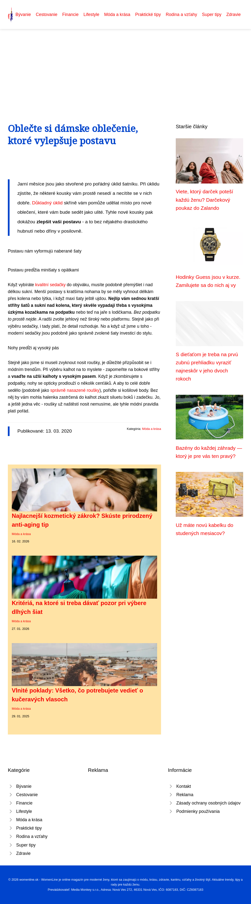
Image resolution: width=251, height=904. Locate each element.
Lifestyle (91, 14)
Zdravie (233, 14)
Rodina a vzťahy (181, 14)
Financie (70, 14)
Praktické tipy (148, 14)
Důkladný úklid (47, 202)
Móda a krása (117, 14)
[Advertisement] (125, 65)
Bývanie (23, 14)
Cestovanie (46, 14)
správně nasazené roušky (75, 390)
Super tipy (211, 14)
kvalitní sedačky (50, 284)
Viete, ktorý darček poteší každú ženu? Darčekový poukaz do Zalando (204, 200)
